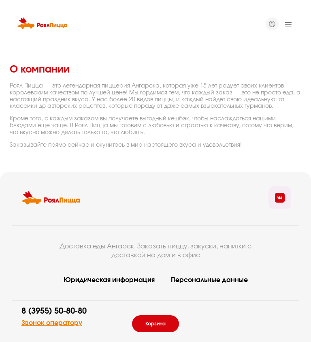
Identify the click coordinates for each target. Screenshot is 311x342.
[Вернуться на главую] (50, 197)
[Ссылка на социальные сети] (279, 197)
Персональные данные (209, 280)
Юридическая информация (109, 280)
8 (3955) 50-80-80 (54, 311)
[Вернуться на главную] (41, 24)
